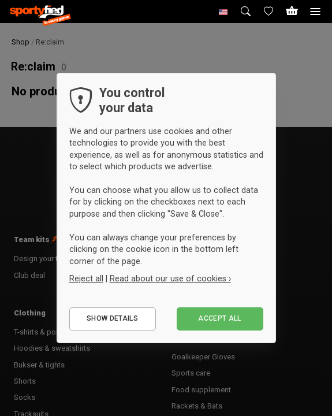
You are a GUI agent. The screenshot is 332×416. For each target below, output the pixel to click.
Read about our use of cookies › (170, 278)
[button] (223, 11)
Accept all (219, 318)
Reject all (86, 278)
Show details (112, 318)
